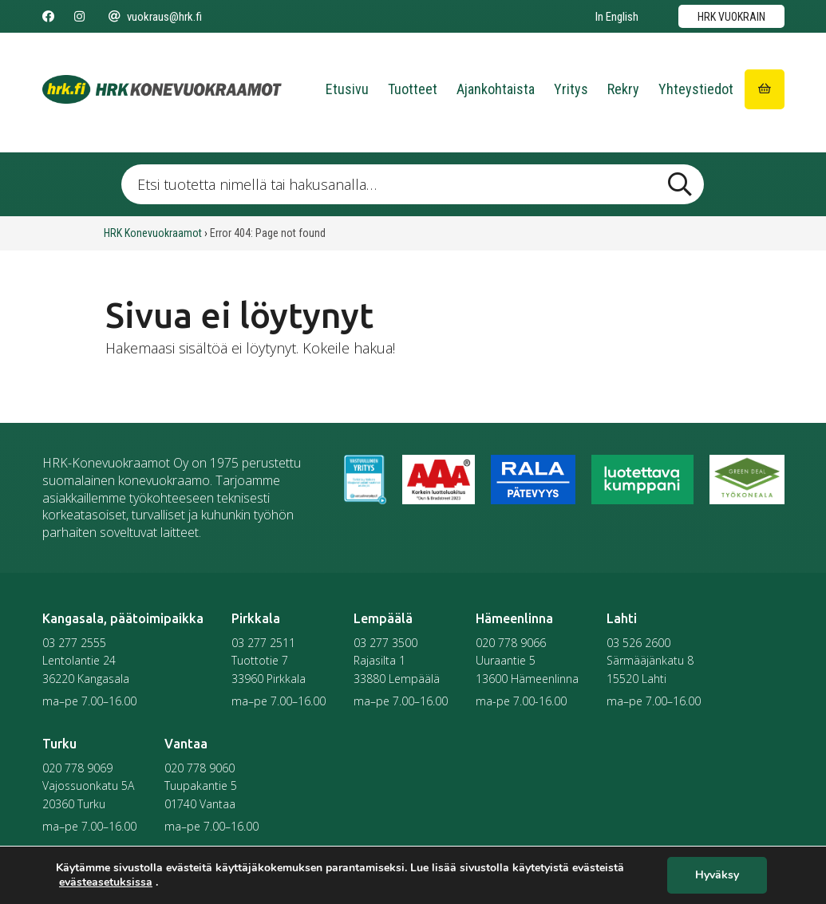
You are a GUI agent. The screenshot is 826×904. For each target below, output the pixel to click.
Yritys (571, 89)
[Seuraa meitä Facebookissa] (48, 16)
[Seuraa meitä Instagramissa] (79, 16)
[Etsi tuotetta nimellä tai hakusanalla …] (412, 184)
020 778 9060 (199, 768)
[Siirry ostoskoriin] (765, 89)
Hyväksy (717, 875)
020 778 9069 (77, 768)
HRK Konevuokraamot (153, 233)
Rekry (623, 89)
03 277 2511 (263, 642)
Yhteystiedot (695, 89)
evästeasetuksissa (105, 882)
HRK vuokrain (731, 16)
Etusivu (347, 89)
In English (616, 17)
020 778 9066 (511, 642)
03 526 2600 (638, 642)
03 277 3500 (385, 642)
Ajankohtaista (495, 89)
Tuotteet (412, 89)
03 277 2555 (74, 642)
